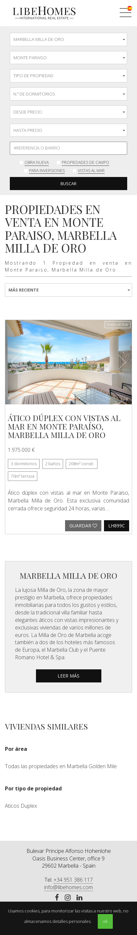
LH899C (116, 525)
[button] (14, 362)
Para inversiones (47, 170)
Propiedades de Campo (85, 162)
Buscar (68, 183)
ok (105, 921)
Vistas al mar (91, 170)
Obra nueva (37, 162)
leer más (68, 676)
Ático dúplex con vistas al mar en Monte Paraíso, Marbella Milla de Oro (64, 426)
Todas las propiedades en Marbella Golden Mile (61, 766)
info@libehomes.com (68, 887)
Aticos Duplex (21, 805)
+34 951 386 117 (73, 879)
